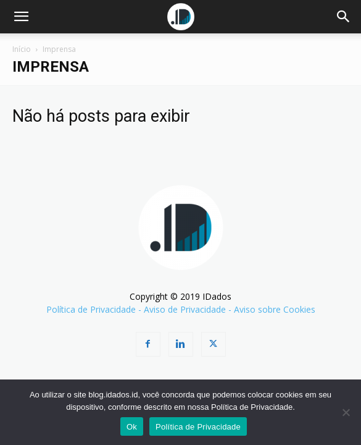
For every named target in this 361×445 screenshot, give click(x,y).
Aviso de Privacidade (185, 309)
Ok (132, 426)
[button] (21, 16)
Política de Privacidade (91, 309)
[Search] (343, 16)
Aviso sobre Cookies (274, 309)
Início (21, 49)
